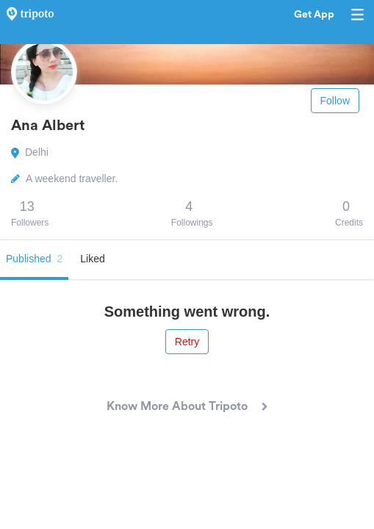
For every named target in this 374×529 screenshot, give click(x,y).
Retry (187, 342)
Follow (335, 101)
